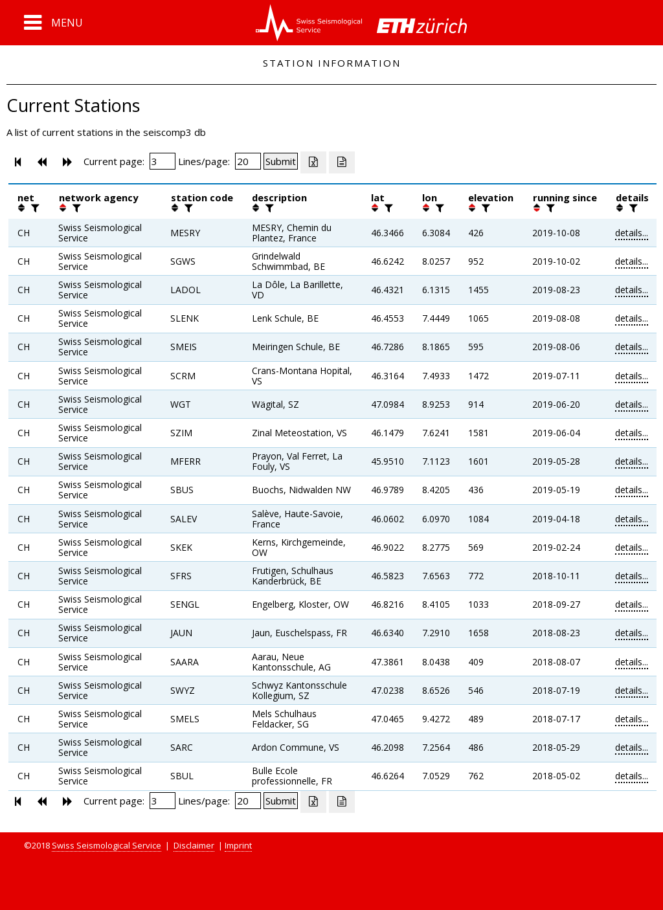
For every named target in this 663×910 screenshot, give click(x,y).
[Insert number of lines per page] (248, 161)
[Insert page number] (162, 161)
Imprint (238, 845)
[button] (53, 22)
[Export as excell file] (313, 162)
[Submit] (281, 161)
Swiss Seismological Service (106, 845)
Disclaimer (194, 845)
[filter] (33, 207)
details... (631, 233)
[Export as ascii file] (342, 162)
